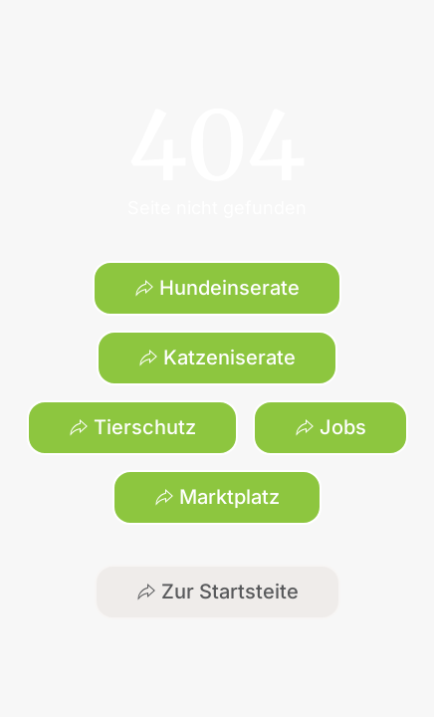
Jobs (330, 427)
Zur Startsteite (217, 591)
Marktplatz (217, 497)
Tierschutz (132, 427)
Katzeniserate (217, 357)
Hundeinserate (217, 288)
